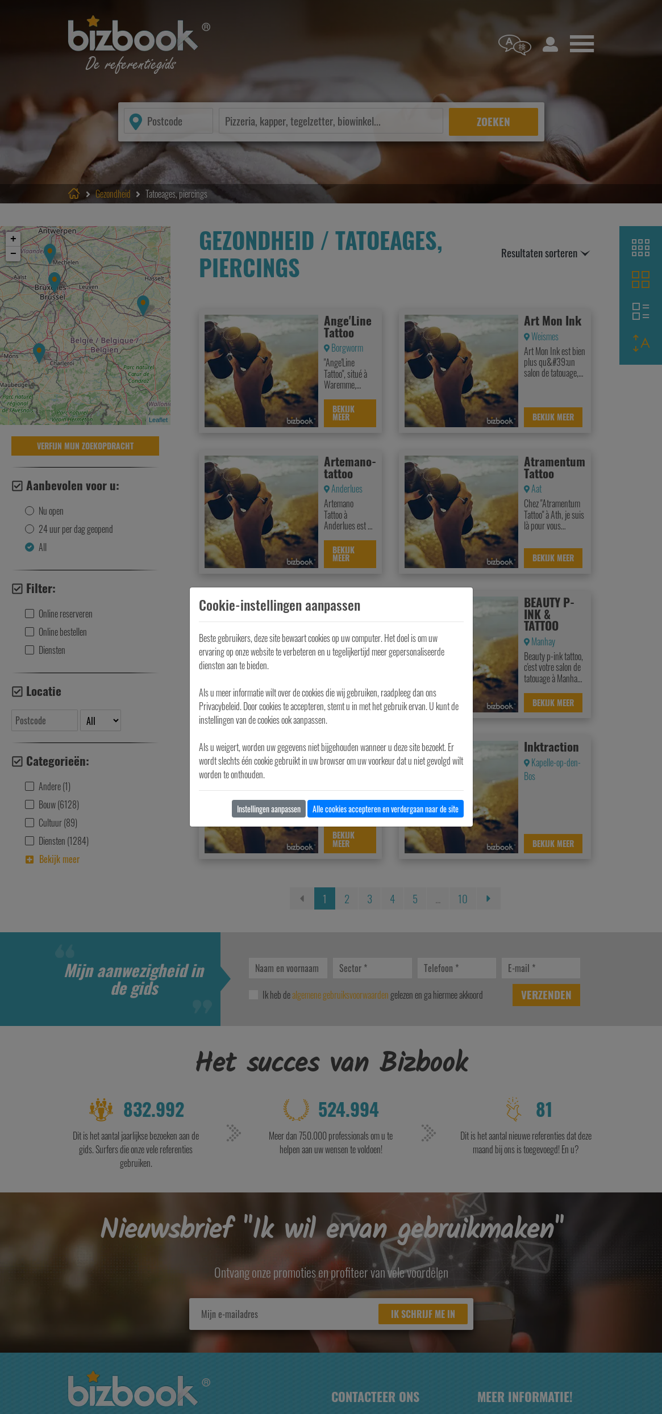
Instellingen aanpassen (269, 809)
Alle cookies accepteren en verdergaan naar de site (386, 809)
